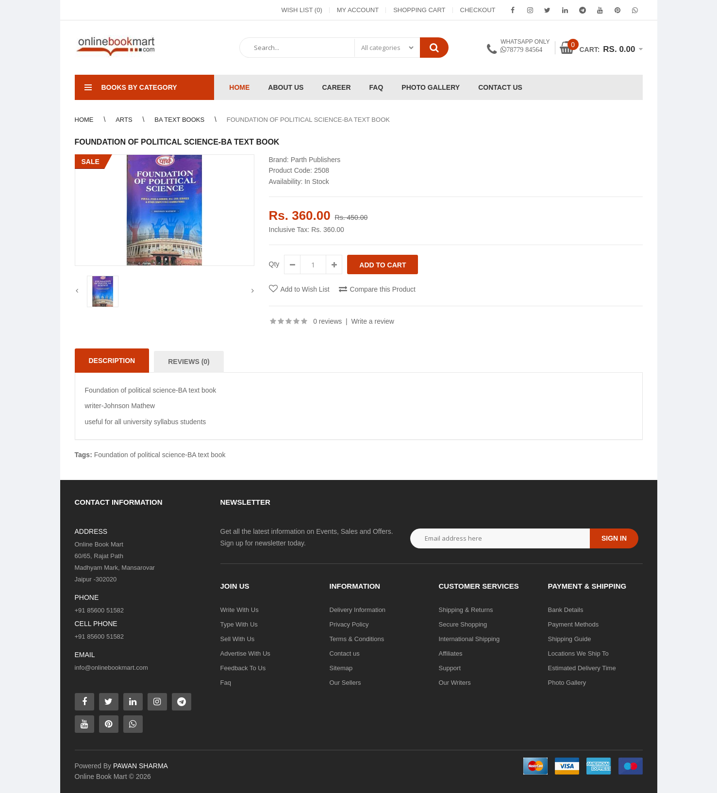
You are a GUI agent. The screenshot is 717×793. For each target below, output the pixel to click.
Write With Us (239, 609)
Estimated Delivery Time (582, 668)
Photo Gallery (567, 682)
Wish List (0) (301, 10)
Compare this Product (383, 289)
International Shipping (469, 639)
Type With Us (239, 624)
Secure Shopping (463, 624)
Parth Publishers (316, 160)
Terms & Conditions (357, 639)
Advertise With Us (245, 653)
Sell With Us (237, 639)
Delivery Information (358, 609)
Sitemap (341, 668)
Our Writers (455, 682)
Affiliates (451, 653)
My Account (358, 10)
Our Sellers (345, 682)
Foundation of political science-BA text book (160, 455)
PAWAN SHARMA (140, 766)
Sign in (614, 538)
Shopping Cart (419, 10)
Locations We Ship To (578, 653)
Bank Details (566, 609)
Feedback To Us (243, 668)
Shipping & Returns (466, 609)
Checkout (478, 10)
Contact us (345, 653)
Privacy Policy (349, 624)
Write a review (372, 321)
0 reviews (327, 321)
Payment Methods (573, 624)
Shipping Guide (569, 639)
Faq (225, 682)
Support (450, 668)
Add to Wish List (305, 289)
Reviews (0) (189, 361)
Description (112, 360)
